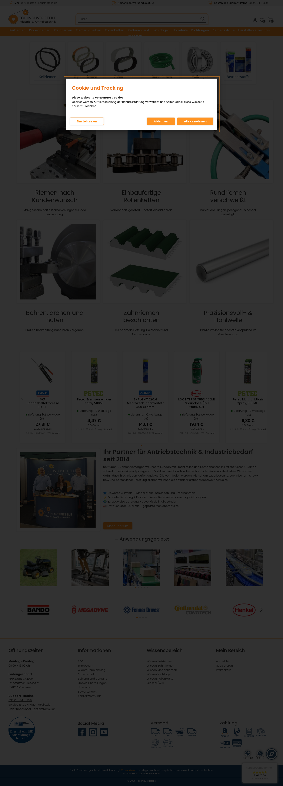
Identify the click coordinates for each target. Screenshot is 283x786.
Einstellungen (87, 121)
